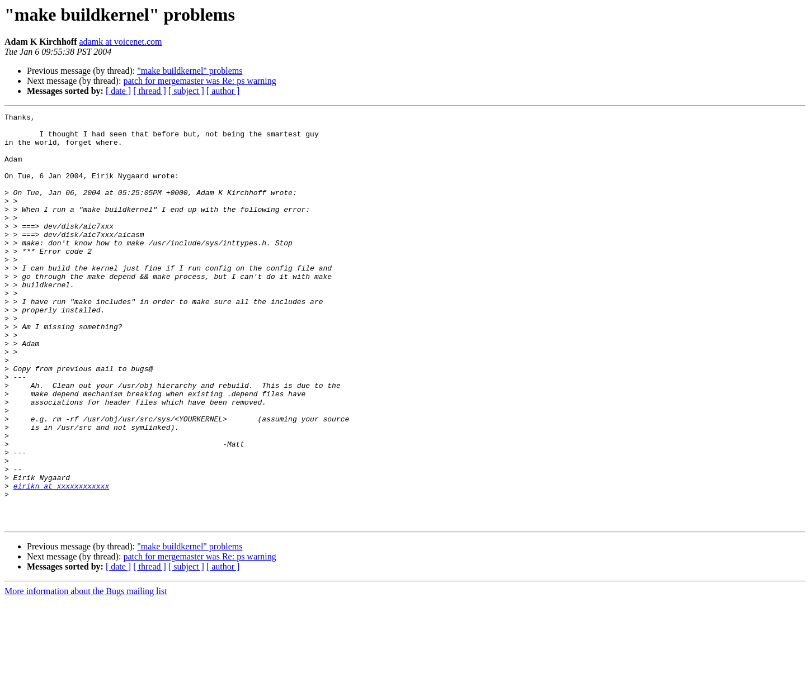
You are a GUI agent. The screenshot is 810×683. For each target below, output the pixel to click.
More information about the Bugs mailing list (85, 673)
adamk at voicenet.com (120, 41)
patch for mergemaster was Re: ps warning (199, 81)
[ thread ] (149, 91)
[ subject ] (186, 91)
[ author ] (223, 91)
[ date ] (118, 91)
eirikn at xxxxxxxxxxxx (61, 561)
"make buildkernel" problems (189, 70)
